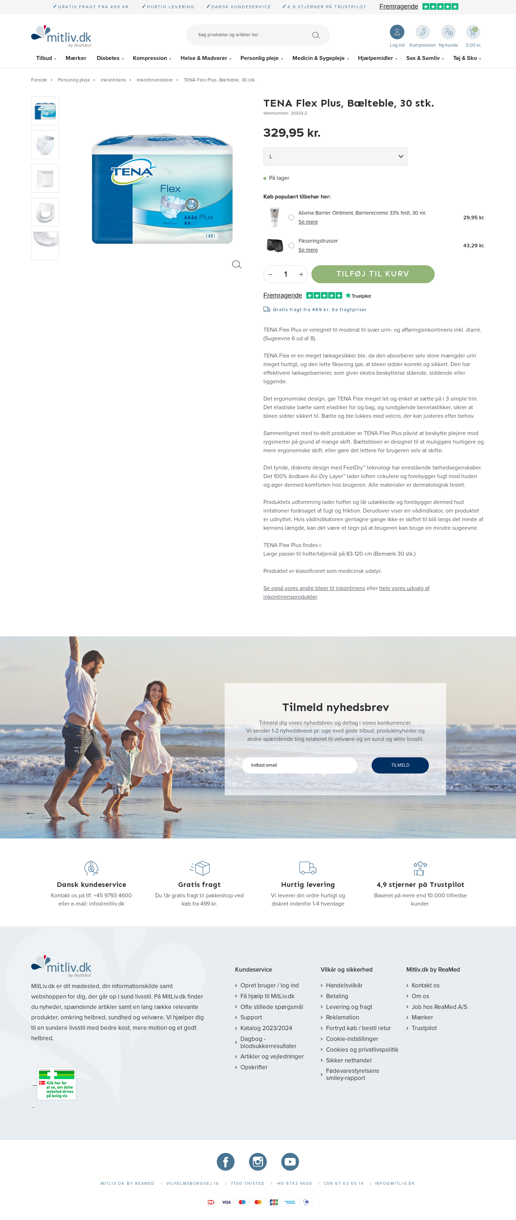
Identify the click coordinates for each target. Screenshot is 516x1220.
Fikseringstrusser (318, 241)
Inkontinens (113, 80)
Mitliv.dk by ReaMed (433, 969)
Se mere (308, 222)
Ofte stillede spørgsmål (271, 1007)
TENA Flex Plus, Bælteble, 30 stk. (220, 80)
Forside (39, 80)
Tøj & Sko (465, 58)
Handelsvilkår (344, 985)
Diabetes (108, 58)
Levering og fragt (349, 1007)
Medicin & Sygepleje (318, 58)
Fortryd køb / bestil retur (358, 1028)
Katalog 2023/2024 (266, 1028)
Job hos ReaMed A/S (439, 1007)
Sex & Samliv (423, 58)
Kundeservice (253, 969)
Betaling (337, 996)
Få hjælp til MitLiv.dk (267, 996)
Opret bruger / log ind (269, 985)
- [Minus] (270, 274)
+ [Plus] (301, 274)
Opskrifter (254, 1067)
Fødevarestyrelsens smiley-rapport (352, 1074)
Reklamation (342, 1017)
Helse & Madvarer (204, 58)
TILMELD (400, 765)
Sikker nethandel (349, 1060)
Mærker (76, 58)
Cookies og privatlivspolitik (362, 1049)
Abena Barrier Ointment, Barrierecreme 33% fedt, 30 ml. (362, 213)
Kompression (150, 58)
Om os (420, 996)
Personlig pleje (259, 58)
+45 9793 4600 (113, 895)
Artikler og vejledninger (272, 1056)
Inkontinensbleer (155, 80)
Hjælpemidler (375, 58)
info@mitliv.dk (106, 903)
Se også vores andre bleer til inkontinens (314, 588)
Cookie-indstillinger (352, 1039)
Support (251, 1017)
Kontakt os (426, 985)
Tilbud (44, 58)
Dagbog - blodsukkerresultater (268, 1042)
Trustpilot (424, 1028)
